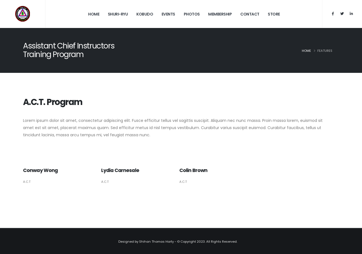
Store (274, 14)
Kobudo (144, 14)
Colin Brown (193, 170)
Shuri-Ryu (118, 14)
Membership (220, 14)
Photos (192, 14)
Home (93, 14)
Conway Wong (40, 170)
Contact (249, 14)
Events (168, 14)
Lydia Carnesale (120, 170)
